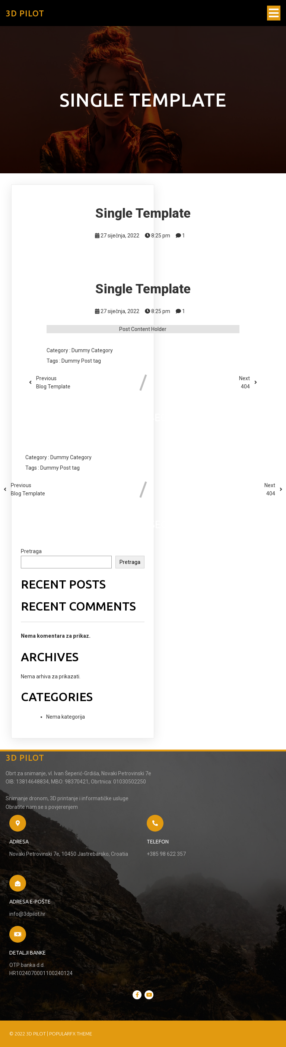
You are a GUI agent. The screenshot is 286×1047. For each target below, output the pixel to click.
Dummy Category (92, 350)
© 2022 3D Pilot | (29, 1033)
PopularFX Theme (70, 1033)
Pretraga (31, 551)
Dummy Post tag (81, 361)
